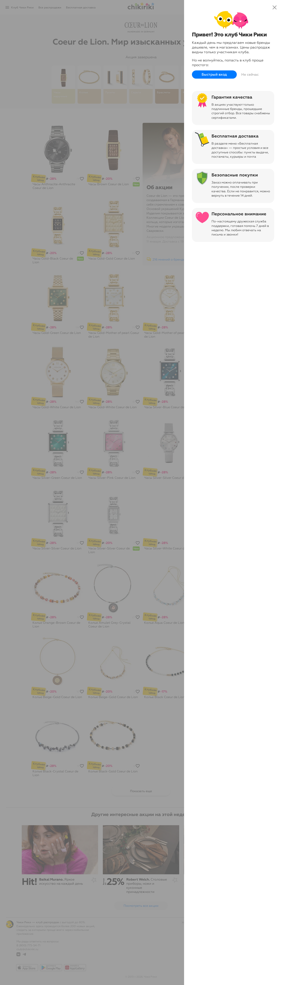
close (274, 7)
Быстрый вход (214, 74)
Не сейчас (250, 74)
